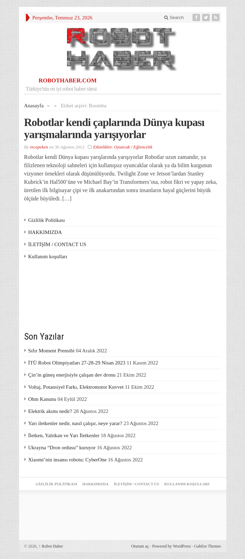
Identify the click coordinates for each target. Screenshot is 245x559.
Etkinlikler (102, 147)
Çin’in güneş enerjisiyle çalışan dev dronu (72, 375)
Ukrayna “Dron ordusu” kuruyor (62, 447)
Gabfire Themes (207, 546)
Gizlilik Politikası (46, 220)
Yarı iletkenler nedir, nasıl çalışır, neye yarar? (75, 423)
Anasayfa (34, 105)
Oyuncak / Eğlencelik (133, 147)
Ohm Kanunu (42, 399)
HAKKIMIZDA (45, 232)
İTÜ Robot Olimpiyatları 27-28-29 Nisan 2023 (76, 363)
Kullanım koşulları (47, 256)
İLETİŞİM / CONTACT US (57, 244)
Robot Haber (51, 546)
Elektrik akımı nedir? (50, 411)
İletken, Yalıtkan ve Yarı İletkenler (64, 435)
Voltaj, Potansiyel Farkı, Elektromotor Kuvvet (76, 387)
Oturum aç (140, 546)
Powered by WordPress (171, 546)
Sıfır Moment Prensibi (51, 350)
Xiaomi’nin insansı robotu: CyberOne (67, 459)
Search (174, 17)
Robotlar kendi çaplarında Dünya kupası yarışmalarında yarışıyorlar (114, 128)
